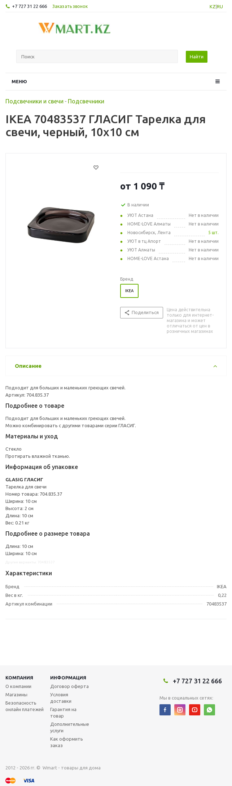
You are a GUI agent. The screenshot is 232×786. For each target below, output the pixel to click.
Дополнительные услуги (69, 727)
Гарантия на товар (63, 712)
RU (220, 6)
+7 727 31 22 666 (29, 6)
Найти (196, 56)
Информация (68, 677)
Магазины (16, 694)
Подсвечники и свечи (34, 101)
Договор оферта (69, 686)
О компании (18, 686)
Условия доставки (60, 698)
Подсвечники (86, 101)
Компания (19, 677)
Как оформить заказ (66, 742)
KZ (213, 6)
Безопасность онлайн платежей (24, 706)
